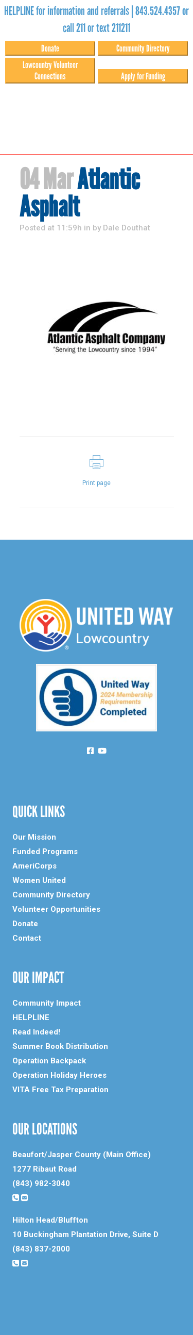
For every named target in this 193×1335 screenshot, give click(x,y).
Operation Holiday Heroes (59, 1075)
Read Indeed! (36, 1032)
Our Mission (34, 837)
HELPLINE (30, 1017)
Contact (26, 938)
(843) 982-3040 (41, 1183)
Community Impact (46, 1003)
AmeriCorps (34, 866)
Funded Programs (45, 851)
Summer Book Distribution (60, 1046)
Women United (39, 880)
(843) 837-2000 (41, 1249)
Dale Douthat (126, 227)
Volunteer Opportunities (56, 909)
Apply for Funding (143, 76)
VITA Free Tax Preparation (60, 1089)
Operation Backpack (49, 1060)
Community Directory (143, 48)
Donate (50, 48)
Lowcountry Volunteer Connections (50, 70)
